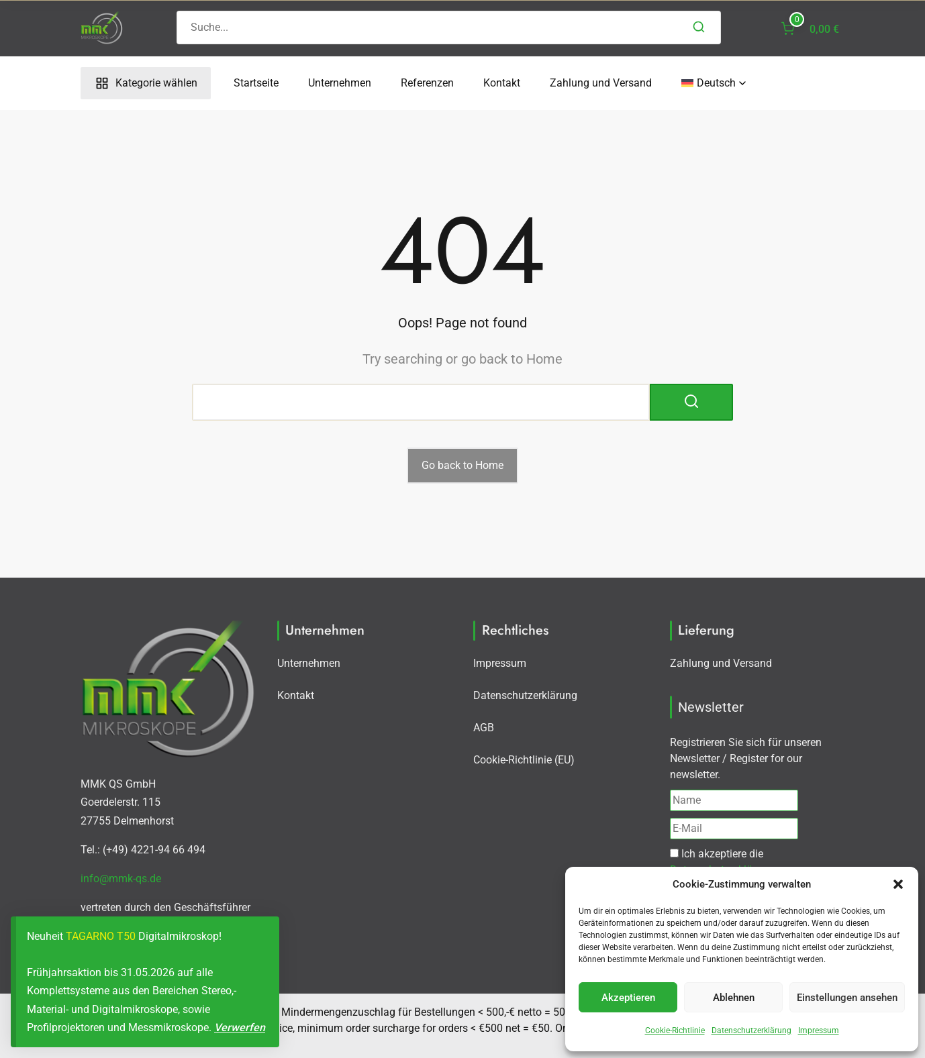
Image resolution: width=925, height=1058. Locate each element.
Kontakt (501, 82)
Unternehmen (339, 82)
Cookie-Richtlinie (675, 1030)
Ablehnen (733, 998)
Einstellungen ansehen (847, 998)
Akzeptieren (628, 998)
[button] (898, 884)
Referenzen (427, 82)
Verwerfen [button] (239, 1027)
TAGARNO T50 (101, 936)
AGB (483, 727)
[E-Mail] (734, 828)
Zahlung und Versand (601, 82)
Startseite (256, 82)
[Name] (734, 800)
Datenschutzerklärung (751, 1030)
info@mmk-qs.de (121, 878)
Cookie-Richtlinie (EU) (524, 759)
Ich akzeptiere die (722, 861)
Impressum (818, 1030)
